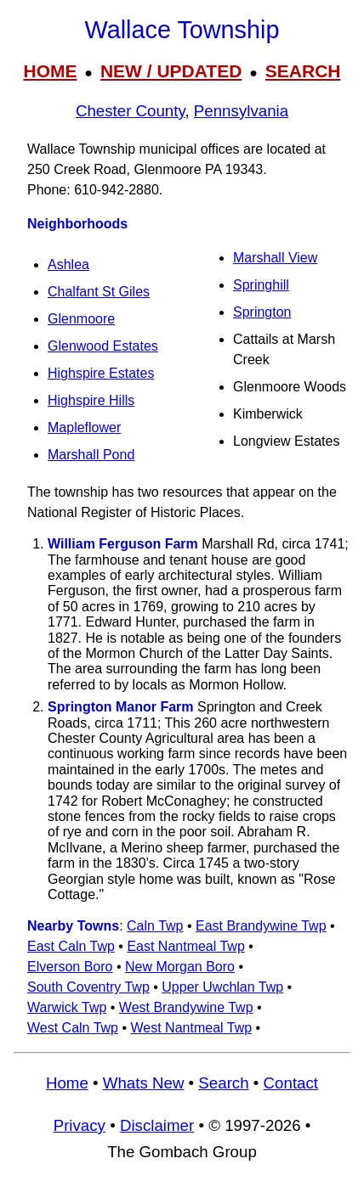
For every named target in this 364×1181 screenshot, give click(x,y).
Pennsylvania (241, 111)
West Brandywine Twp (186, 1007)
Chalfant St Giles (99, 291)
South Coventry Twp (88, 987)
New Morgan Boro (180, 966)
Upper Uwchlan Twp (222, 987)
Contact (291, 1083)
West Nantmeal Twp (192, 1028)
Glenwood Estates (103, 346)
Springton (262, 312)
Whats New (144, 1083)
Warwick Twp (66, 1007)
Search (223, 1083)
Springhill (261, 285)
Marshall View (275, 257)
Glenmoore (81, 319)
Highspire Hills (91, 400)
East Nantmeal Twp (185, 946)
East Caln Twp (71, 946)
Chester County (130, 111)
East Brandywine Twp (261, 926)
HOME (50, 71)
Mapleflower (84, 427)
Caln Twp (155, 926)
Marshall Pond (91, 454)
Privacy (79, 1125)
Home (67, 1083)
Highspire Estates (101, 373)
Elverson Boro (70, 966)
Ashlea (68, 264)
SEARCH (303, 71)
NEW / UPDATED (171, 71)
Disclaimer (157, 1125)
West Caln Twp (72, 1028)
